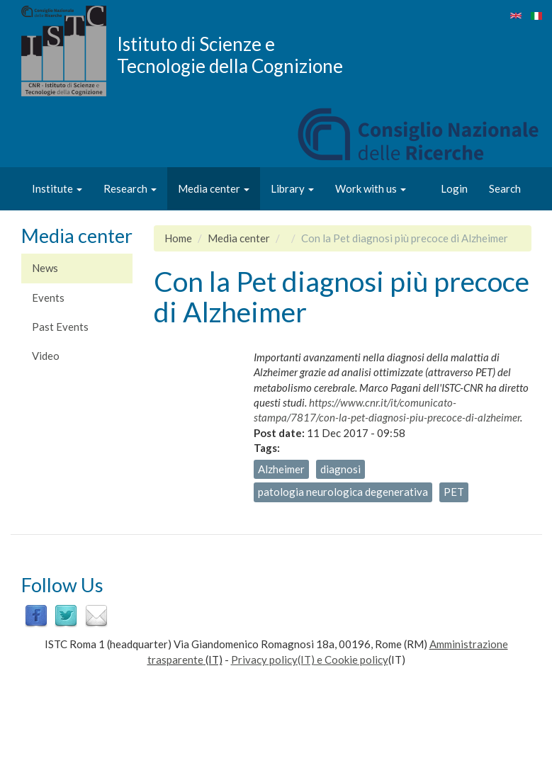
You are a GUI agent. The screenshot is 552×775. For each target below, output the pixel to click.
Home (178, 238)
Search (505, 188)
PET (454, 491)
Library (292, 188)
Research (130, 188)
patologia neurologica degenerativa (343, 491)
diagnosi (340, 469)
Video (46, 355)
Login (454, 188)
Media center (213, 188)
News (45, 267)
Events (48, 297)
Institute (57, 188)
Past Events (60, 326)
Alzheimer (281, 469)
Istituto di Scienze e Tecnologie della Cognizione (230, 54)
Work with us (370, 188)
